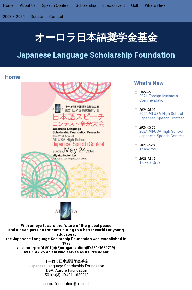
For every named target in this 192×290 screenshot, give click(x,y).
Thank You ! (149, 149)
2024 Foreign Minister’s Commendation (158, 98)
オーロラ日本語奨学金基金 (96, 38)
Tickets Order (150, 162)
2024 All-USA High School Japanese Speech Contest (161, 133)
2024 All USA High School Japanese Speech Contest (161, 116)
